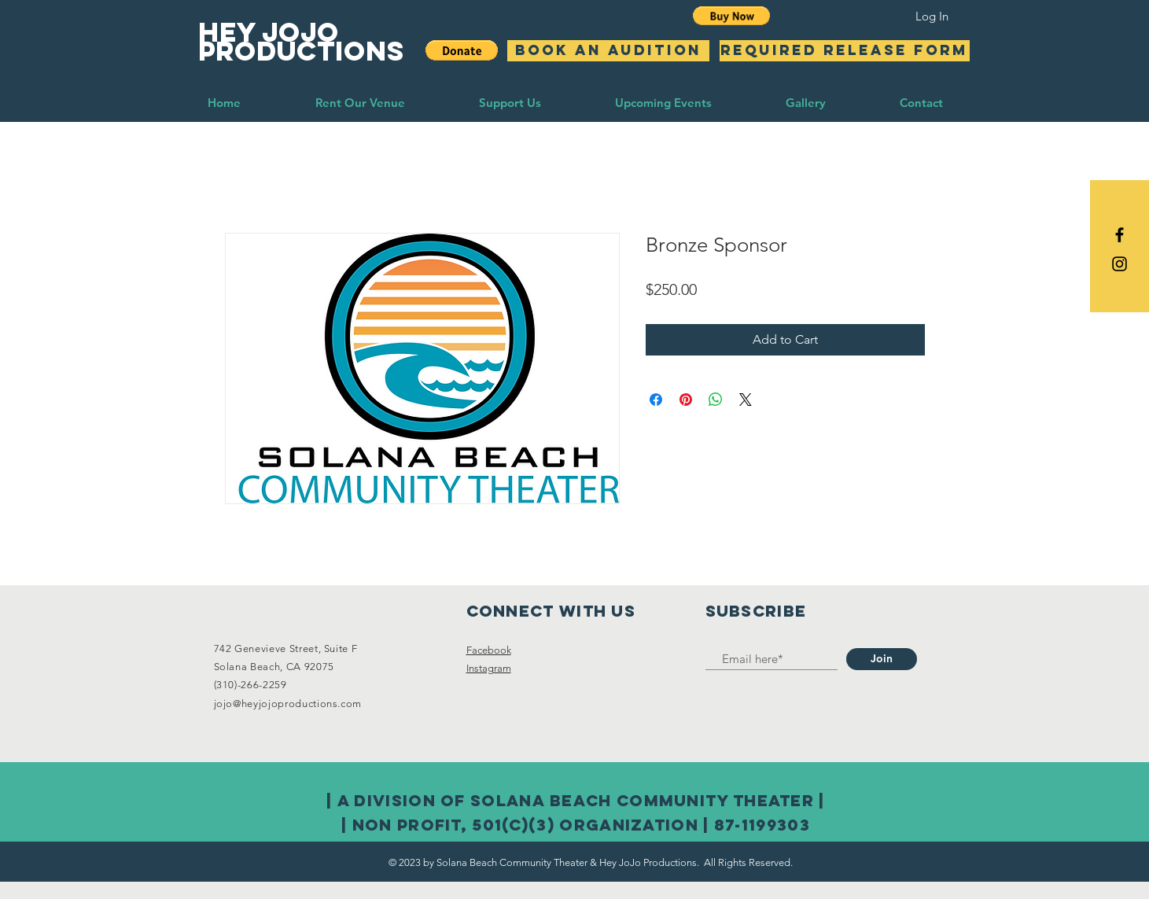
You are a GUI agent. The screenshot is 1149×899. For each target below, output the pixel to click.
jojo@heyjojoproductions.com (288, 703)
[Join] (881, 659)
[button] (732, 15)
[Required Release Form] (845, 50)
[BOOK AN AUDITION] (608, 50)
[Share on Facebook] (655, 399)
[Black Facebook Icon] (1119, 235)
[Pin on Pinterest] (685, 399)
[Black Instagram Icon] (1119, 264)
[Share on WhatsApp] (715, 399)
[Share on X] (745, 399)
